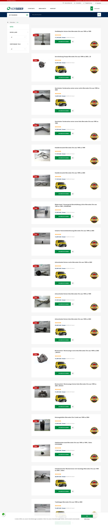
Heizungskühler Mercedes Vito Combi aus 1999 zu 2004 (72, 417)
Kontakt (53, 8)
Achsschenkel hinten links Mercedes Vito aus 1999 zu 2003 (73, 319)
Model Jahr (13, 32)
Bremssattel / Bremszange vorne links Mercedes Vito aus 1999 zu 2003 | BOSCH (77, 351)
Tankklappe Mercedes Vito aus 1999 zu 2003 (68, 502)
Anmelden (78, 3)
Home (8, 22)
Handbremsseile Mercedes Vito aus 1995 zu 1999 (70, 147)
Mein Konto (42, 8)
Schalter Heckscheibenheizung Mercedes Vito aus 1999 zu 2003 (74, 231)
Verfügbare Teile (15, 44)
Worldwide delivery (11, 0)
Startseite (31, 8)
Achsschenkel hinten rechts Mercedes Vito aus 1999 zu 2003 (73, 262)
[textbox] (64, 14)
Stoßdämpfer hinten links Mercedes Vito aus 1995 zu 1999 (73, 31)
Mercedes (12, 22)
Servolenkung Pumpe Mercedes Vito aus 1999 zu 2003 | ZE (73, 56)
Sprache (99, 3)
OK (87, 516)
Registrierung (88, 3)
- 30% (35, 60)
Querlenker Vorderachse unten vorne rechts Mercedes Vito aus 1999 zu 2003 (77, 89)
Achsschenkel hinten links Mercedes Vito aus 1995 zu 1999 (73, 294)
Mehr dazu (87, 519)
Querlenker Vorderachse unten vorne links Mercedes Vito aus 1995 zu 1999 (76, 122)
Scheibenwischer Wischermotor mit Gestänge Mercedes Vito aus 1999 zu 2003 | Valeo (77, 469)
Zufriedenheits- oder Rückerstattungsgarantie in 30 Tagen (88, 0)
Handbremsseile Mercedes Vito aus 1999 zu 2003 (70, 173)
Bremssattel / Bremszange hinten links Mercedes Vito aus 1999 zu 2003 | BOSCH (75, 385)
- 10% (35, 35)
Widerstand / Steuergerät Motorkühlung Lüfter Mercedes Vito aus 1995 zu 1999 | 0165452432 (76, 205)
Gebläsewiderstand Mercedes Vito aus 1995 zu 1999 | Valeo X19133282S (73, 443)
